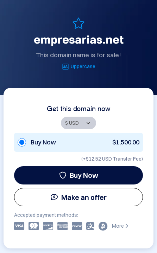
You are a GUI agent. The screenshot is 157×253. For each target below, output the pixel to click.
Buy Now (78, 175)
